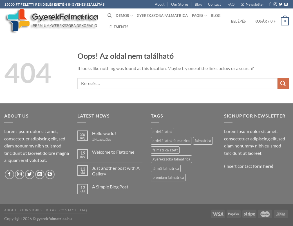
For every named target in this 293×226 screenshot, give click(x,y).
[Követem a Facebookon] (270, 4)
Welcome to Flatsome (113, 152)
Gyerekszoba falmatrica (162, 15)
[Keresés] (110, 15)
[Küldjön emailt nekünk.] (286, 4)
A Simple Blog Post (110, 186)
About (160, 4)
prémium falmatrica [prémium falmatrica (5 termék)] (168, 177)
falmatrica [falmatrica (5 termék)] (203, 140)
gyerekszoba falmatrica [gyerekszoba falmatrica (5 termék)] (171, 159)
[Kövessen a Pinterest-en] (50, 174)
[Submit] (283, 83)
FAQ (230, 4)
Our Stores (180, 4)
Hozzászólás (101, 139)
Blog (198, 4)
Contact (214, 4)
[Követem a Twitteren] (280, 4)
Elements (118, 27)
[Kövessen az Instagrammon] (275, 4)
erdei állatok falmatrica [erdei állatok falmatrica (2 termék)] (171, 140)
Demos (124, 15)
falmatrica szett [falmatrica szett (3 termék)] (165, 150)
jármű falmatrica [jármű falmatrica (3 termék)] (166, 168)
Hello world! (104, 133)
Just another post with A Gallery (116, 170)
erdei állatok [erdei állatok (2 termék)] (163, 131)
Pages (199, 15)
